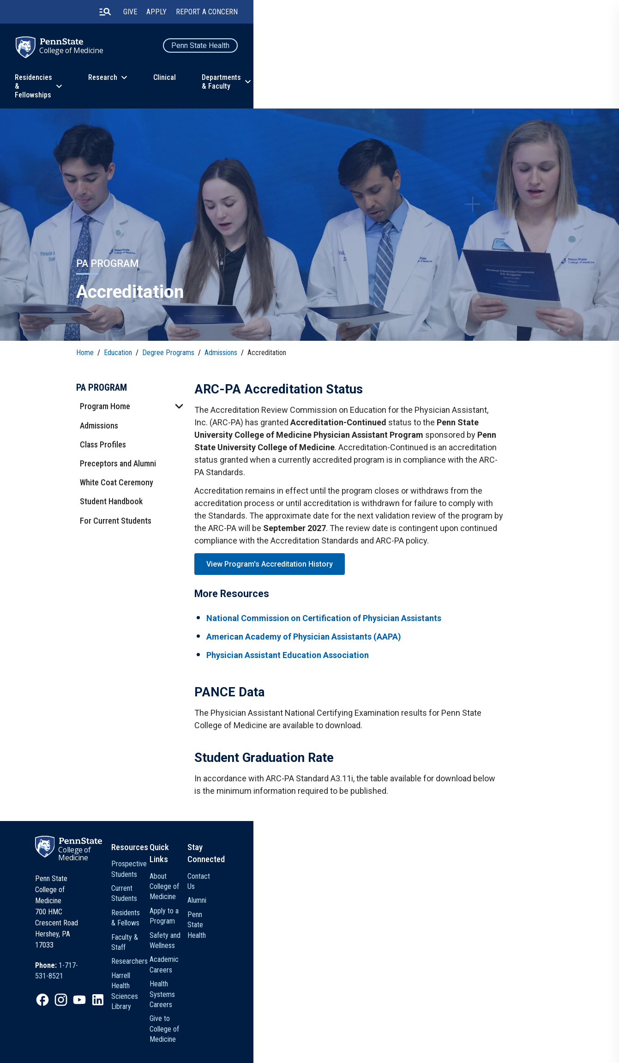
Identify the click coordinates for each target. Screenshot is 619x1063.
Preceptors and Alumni (123, 457)
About (506, 84)
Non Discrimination (263, 1037)
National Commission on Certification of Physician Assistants (333, 623)
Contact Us (447, 896)
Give (430, 13)
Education (109, 84)
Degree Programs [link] (174, 342)
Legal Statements (104, 1049)
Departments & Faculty (427, 84)
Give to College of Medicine (379, 992)
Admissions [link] (226, 342)
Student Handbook (116, 496)
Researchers (294, 952)
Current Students (300, 910)
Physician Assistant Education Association (297, 659)
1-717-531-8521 (168, 954)
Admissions (104, 419)
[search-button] (404, 13)
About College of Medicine (377, 901)
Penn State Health (500, 48)
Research (292, 84)
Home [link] (90, 342)
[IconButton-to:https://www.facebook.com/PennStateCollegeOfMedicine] (127, 978)
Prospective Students (307, 896)
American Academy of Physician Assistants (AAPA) (313, 641)
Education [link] (123, 342)
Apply (456, 13)
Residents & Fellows (305, 924)
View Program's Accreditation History (273, 564)
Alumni (440, 910)
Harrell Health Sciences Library (309, 971)
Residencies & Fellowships (201, 84)
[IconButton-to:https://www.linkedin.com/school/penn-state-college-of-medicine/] (183, 978)
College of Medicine (147, 55)
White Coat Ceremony (122, 477)
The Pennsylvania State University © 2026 (478, 1040)
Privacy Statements (204, 1037)
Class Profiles (108, 438)
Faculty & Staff (297, 938)
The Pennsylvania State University (125, 1037)
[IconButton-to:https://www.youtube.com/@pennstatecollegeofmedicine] (164, 978)
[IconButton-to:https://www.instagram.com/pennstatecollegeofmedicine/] (146, 978)
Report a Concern (507, 13)
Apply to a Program (381, 921)
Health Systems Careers (376, 968)
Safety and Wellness (382, 934)
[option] (156, 954)
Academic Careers (380, 948)
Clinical (354, 84)
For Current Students (121, 514)
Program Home (110, 400)
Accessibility (314, 1037)
